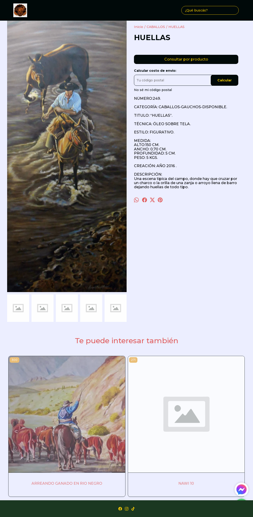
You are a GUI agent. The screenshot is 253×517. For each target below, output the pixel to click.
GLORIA (126, 412)
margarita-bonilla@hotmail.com (126, 459)
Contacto (148, 449)
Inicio (101, 449)
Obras (116, 449)
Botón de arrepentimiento (126, 505)
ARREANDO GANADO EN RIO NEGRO (31, 412)
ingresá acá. (232, 501)
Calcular (224, 80)
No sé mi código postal (153, 90)
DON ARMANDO (222, 412)
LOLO (174, 412)
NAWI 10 (79, 412)
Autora (130, 449)
